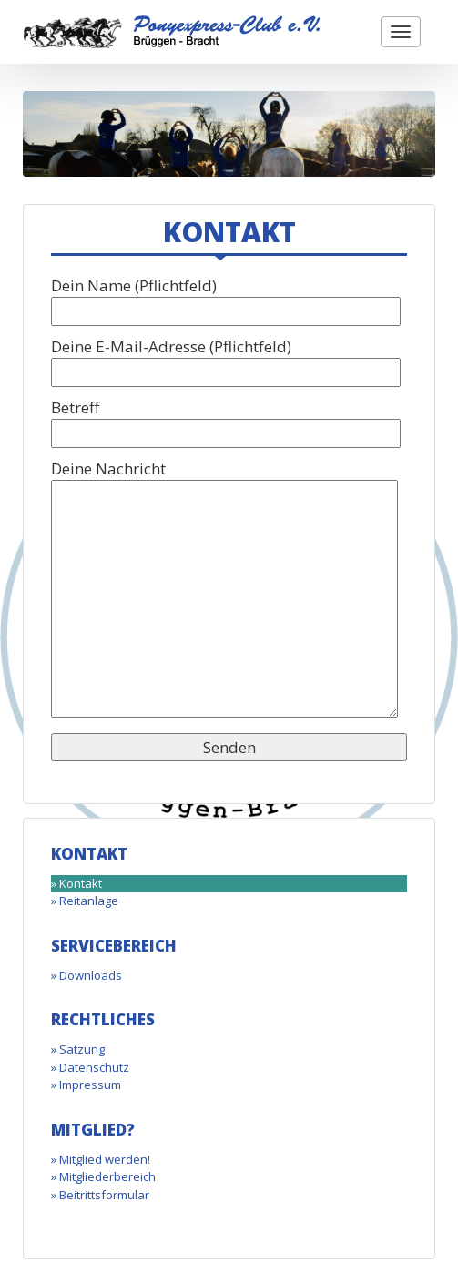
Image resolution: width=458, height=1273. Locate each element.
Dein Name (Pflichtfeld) (226, 298)
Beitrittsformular (104, 1194)
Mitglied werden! (104, 1159)
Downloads (90, 975)
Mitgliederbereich (107, 1176)
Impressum (90, 1084)
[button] (401, 31)
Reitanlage (88, 900)
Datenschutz (94, 1067)
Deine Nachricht (224, 590)
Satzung (82, 1049)
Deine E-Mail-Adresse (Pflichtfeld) (226, 359)
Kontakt (80, 883)
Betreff (226, 420)
